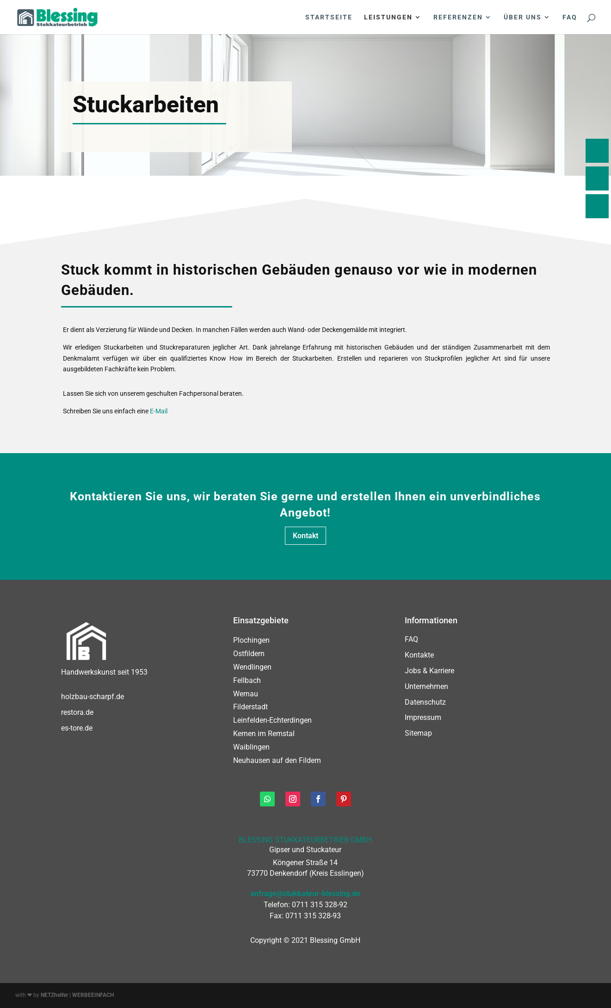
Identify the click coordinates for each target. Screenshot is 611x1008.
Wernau (245, 693)
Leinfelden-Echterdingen (272, 720)
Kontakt (305, 535)
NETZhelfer (54, 995)
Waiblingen (251, 747)
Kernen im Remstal (264, 733)
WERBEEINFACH (93, 995)
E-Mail (158, 411)
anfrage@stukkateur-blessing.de (305, 893)
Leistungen (388, 17)
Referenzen (458, 17)
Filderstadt (250, 706)
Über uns (523, 17)
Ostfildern (249, 653)
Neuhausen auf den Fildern (277, 760)
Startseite (328, 17)
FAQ (569, 17)
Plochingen (251, 640)
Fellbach (247, 680)
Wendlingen (252, 667)
